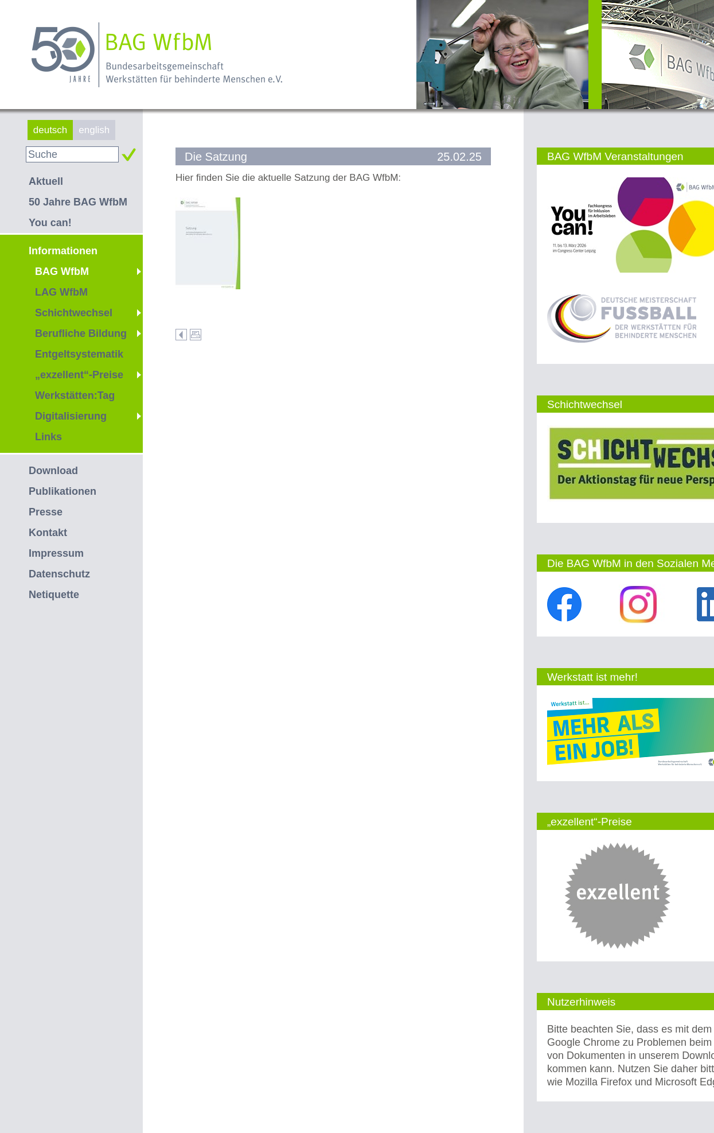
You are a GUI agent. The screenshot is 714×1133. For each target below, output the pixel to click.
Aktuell (46, 181)
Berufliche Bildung (81, 333)
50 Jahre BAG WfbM (78, 202)
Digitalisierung (71, 416)
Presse (46, 512)
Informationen (63, 251)
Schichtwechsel (73, 313)
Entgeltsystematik (79, 354)
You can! (50, 222)
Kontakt (48, 532)
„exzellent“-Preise (79, 375)
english (94, 130)
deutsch (50, 130)
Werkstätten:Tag (75, 395)
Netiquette (54, 594)
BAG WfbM (62, 271)
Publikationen (62, 491)
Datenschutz (59, 574)
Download (53, 470)
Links (48, 437)
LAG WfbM (61, 292)
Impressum (56, 553)
